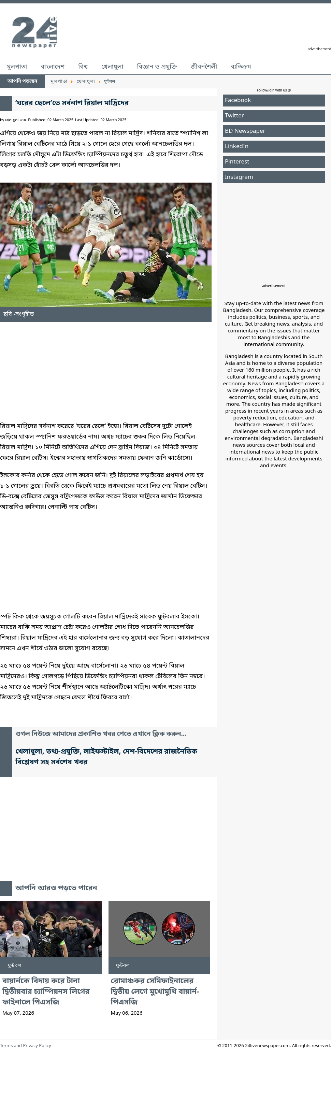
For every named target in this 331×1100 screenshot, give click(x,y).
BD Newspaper (245, 131)
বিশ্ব (83, 67)
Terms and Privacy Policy (25, 1046)
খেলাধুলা (112, 67)
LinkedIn (236, 147)
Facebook (238, 100)
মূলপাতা (17, 67)
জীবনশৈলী (203, 67)
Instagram (239, 177)
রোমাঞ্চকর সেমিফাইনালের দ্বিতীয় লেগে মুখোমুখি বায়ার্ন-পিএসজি (155, 992)
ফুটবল (14, 965)
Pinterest (237, 162)
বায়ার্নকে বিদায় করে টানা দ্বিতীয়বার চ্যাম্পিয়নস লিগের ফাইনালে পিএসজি (46, 992)
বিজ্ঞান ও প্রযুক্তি (157, 67)
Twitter (234, 116)
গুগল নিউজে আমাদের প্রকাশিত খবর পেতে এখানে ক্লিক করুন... (101, 734)
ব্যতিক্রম (241, 67)
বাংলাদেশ (52, 67)
